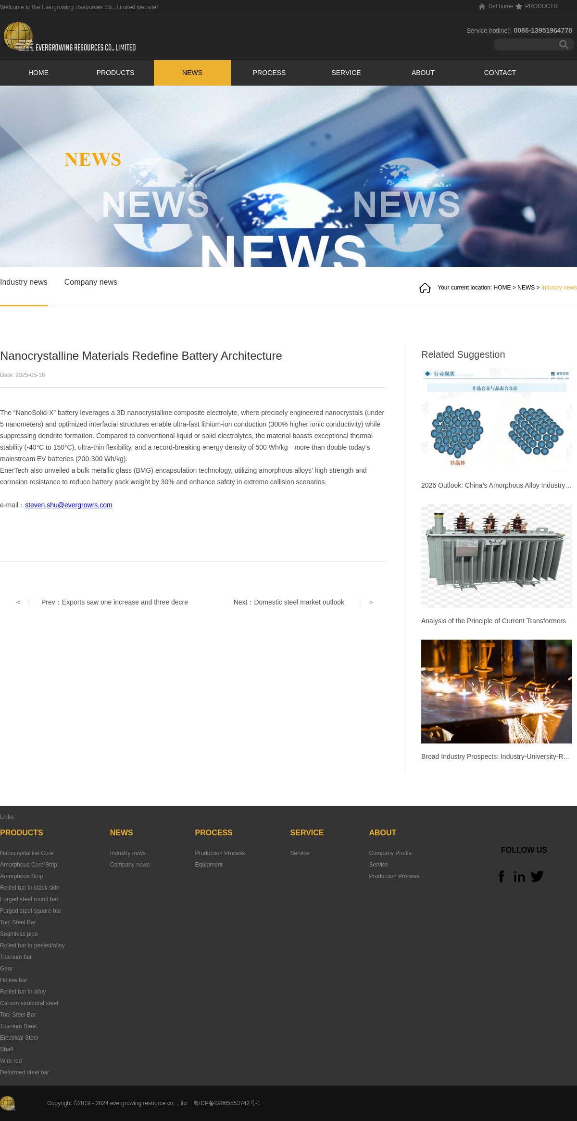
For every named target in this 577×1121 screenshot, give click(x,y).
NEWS (526, 287)
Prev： (114, 602)
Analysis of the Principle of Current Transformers (493, 621)
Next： (289, 602)
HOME (38, 72)
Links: (7, 817)
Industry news (559, 287)
